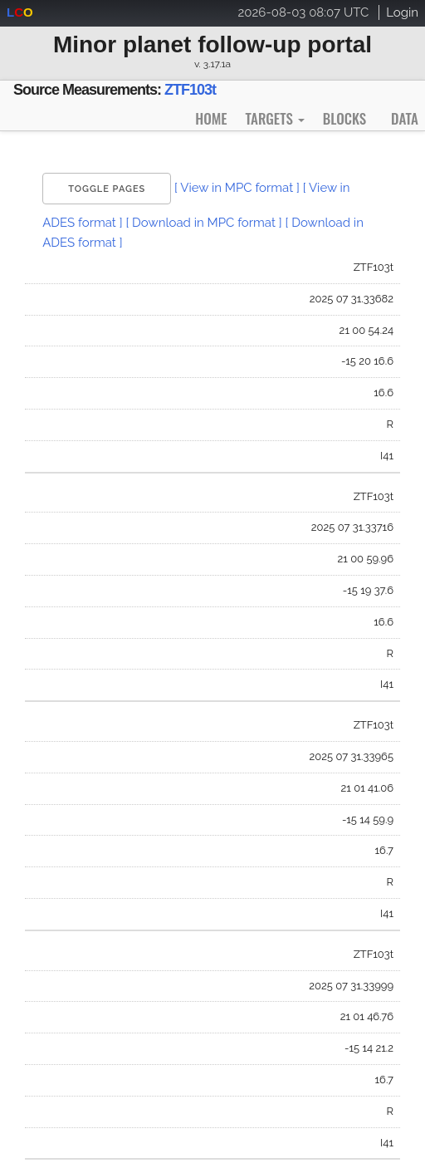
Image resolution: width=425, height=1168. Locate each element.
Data (404, 118)
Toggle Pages (106, 189)
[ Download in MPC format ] (203, 222)
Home (211, 118)
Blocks (344, 118)
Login (402, 12)
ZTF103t (190, 89)
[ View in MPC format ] (237, 187)
